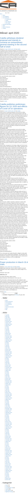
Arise (5, 291)
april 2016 (7, 461)
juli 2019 (7, 415)
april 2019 (7, 419)
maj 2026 (7, 315)
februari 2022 (8, 378)
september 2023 (8, 355)
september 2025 (8, 324)
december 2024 (8, 336)
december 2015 (8, 466)
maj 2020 (7, 403)
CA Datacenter (8, 19)
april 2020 (7, 404)
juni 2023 (7, 359)
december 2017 (8, 438)
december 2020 (8, 394)
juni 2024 (7, 343)
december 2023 (8, 351)
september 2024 (8, 340)
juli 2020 (7, 400)
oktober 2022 (8, 369)
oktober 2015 (8, 469)
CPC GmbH (7, 23)
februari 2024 (8, 349)
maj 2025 (7, 329)
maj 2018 (7, 432)
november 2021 (8, 382)
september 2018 (8, 426)
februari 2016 (8, 463)
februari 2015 (8, 478)
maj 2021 (7, 388)
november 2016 (8, 451)
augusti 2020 (8, 399)
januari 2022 (7, 379)
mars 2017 (7, 446)
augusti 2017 (8, 441)
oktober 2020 (8, 396)
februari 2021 (8, 392)
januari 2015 (7, 479)
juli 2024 (7, 342)
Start (6, 309)
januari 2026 (7, 320)
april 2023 (7, 362)
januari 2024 (7, 350)
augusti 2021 (8, 384)
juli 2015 (7, 473)
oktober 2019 (8, 411)
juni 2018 (7, 430)
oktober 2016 (8, 453)
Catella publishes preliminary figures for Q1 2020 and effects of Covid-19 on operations (13, 106)
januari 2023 (7, 366)
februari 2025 (8, 333)
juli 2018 (7, 429)
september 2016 (8, 454)
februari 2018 (8, 436)
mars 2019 (7, 420)
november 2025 (8, 321)
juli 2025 (7, 326)
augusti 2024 (8, 341)
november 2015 (8, 467)
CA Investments (6, 17)
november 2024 (8, 337)
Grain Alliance (8, 21)
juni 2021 (7, 387)
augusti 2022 (8, 370)
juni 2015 (7, 474)
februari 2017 (8, 448)
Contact (4, 28)
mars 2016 (7, 462)
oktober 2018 (8, 425)
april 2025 (7, 330)
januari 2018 (7, 437)
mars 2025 (7, 332)
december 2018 (8, 423)
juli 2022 (7, 371)
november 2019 (8, 409)
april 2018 (7, 433)
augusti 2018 (8, 428)
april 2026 (7, 316)
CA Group (17, 294)
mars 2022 (7, 376)
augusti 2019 (8, 413)
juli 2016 (7, 457)
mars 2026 (7, 317)
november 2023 (8, 353)
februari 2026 (8, 318)
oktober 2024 (8, 338)
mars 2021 (7, 391)
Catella (6, 20)
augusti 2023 (8, 357)
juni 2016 (7, 458)
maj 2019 (7, 417)
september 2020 (8, 397)
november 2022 (8, 367)
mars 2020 (7, 405)
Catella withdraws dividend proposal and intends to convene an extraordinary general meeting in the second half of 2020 (13, 42)
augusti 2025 (8, 325)
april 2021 (7, 390)
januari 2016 (7, 465)
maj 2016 (7, 459)
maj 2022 (7, 374)
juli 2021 (7, 386)
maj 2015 (7, 475)
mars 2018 (7, 434)
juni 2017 (7, 444)
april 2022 (7, 375)
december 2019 (8, 408)
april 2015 (7, 477)
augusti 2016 (8, 455)
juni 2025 (7, 328)
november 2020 (8, 395)
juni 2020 (7, 401)
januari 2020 (7, 407)
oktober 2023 (8, 354)
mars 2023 (7, 363)
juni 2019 (7, 416)
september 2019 (8, 412)
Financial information (7, 24)
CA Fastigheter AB (9, 487)
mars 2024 (7, 347)
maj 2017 (7, 445)
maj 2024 (7, 345)
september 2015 (8, 470)
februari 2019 (8, 421)
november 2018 (8, 424)
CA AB (6, 486)
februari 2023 (8, 365)
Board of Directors (6, 27)
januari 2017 (7, 449)
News (4, 25)
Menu (1, 13)
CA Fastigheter (6, 16)
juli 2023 (7, 358)
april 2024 (7, 346)
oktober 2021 (8, 383)
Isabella (18, 49)
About (4, 15)
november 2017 (8, 440)
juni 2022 (7, 372)
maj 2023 (7, 361)
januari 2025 (7, 334)
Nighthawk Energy (9, 491)
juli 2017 (7, 442)
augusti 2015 (8, 471)
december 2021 (8, 380)
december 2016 (8, 450)
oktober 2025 (8, 322)
